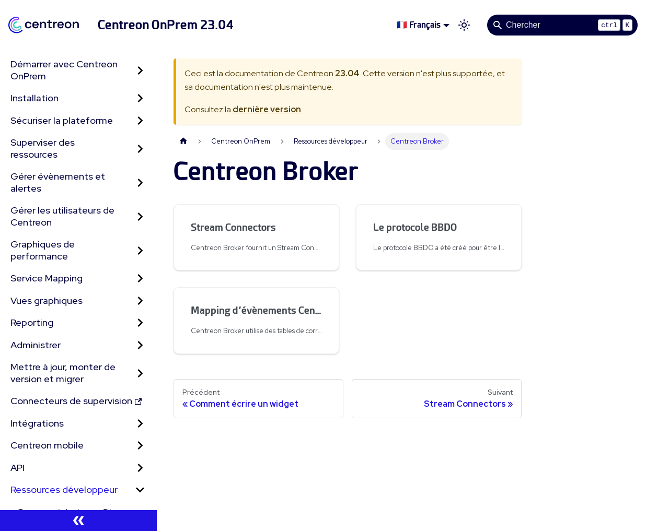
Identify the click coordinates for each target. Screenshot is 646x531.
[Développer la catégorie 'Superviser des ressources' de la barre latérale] (140, 148)
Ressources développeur (64, 489)
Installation (34, 98)
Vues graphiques (46, 300)
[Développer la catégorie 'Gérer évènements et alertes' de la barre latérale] (140, 182)
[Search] (562, 25)
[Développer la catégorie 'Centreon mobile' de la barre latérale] (140, 445)
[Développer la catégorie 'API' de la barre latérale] (140, 468)
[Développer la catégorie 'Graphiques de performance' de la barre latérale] (140, 250)
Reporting (31, 322)
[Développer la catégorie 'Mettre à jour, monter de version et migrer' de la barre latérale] (140, 373)
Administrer (35, 345)
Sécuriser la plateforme (61, 120)
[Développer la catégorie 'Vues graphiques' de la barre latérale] (140, 301)
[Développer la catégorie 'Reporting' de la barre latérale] (140, 323)
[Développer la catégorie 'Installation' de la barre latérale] (140, 98)
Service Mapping (46, 278)
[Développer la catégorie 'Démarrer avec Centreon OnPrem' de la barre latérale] (140, 70)
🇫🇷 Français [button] (419, 25)
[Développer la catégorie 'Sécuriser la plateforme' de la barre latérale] (140, 121)
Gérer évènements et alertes (57, 182)
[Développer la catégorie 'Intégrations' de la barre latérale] (140, 424)
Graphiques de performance (42, 250)
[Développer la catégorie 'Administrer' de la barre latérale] (140, 345)
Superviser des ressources (42, 148)
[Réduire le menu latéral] (78, 520)
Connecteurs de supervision (76, 401)
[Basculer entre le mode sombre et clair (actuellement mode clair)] (464, 25)
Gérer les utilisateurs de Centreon (62, 216)
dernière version (267, 109)
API (17, 468)
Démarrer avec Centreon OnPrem (64, 70)
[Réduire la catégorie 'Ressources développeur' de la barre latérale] (140, 490)
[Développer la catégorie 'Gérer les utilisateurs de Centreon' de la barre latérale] (140, 216)
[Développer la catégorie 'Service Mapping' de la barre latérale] (140, 278)
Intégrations (37, 423)
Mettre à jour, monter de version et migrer (63, 373)
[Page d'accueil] (183, 141)
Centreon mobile (47, 445)
